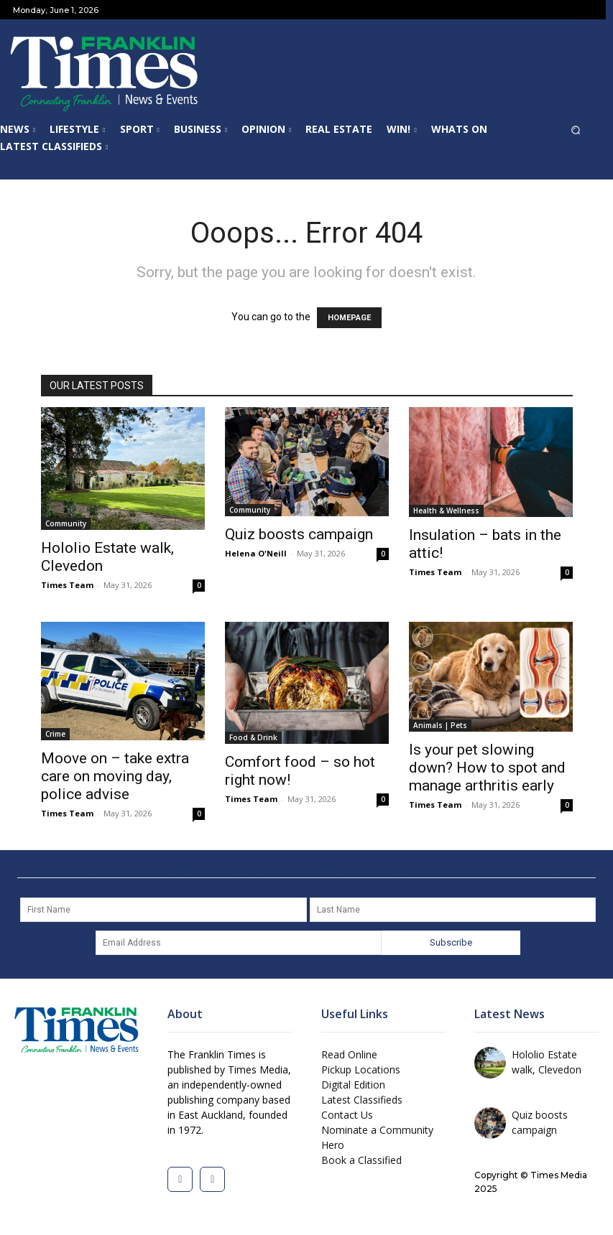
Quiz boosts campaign (299, 534)
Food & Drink (253, 737)
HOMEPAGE (349, 317)
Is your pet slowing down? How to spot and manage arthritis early (487, 767)
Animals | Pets (440, 725)
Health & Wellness (446, 510)
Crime (55, 734)
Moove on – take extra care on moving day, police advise (115, 776)
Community (65, 523)
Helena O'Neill (256, 553)
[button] (582, 134)
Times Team (67, 584)
